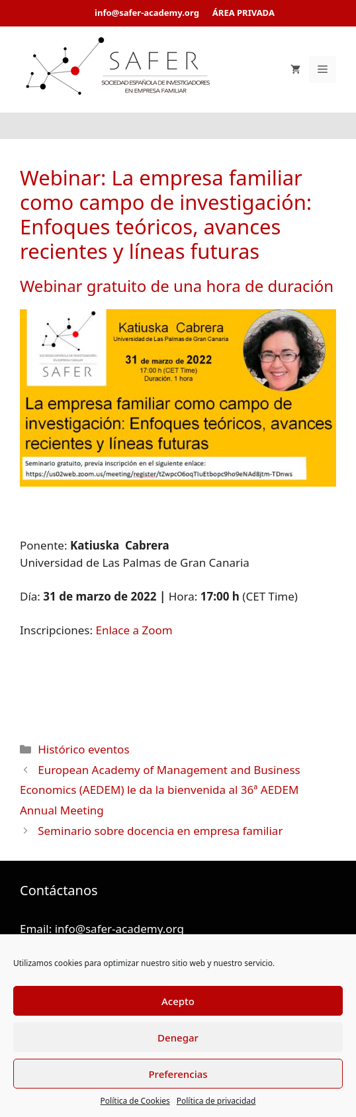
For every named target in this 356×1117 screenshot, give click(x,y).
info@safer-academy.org (119, 928)
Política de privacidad (216, 1100)
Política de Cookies (135, 1100)
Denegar (178, 1037)
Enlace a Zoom (133, 630)
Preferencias (177, 1074)
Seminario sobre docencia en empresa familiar (160, 830)
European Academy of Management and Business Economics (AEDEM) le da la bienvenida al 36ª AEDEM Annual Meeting (160, 790)
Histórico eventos (83, 749)
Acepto (178, 1001)
